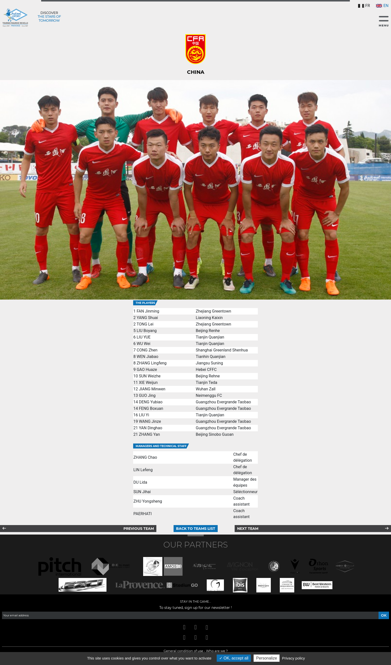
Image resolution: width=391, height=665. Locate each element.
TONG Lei (145, 324)
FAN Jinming (148, 311)
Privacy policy (293, 658)
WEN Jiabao (147, 356)
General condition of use (183, 651)
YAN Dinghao (150, 428)
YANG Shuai (147, 317)
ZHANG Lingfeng (152, 363)
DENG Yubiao (151, 402)
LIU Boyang (147, 330)
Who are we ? (217, 651)
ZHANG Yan (149, 434)
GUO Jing (147, 395)
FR (364, 5)
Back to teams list (195, 528)
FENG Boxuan (151, 408)
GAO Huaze (147, 369)
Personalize (266, 658)
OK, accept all (233, 658)
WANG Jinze (150, 421)
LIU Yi (144, 415)
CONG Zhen (147, 350)
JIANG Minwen (152, 389)
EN (382, 5)
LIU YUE (144, 337)
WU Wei (143, 343)
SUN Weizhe (150, 376)
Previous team (138, 528)
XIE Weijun (148, 382)
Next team (247, 528)
